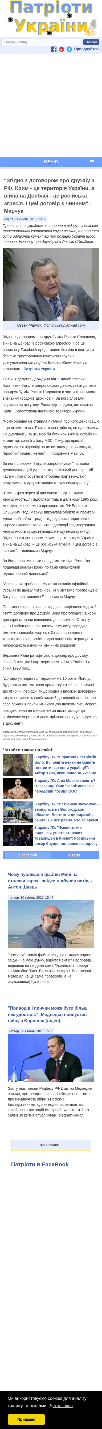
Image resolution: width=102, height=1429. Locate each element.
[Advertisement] (50, 105)
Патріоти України (39, 369)
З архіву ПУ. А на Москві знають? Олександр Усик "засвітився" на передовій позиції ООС (64, 785)
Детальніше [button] (61, 1405)
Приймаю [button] (26, 1419)
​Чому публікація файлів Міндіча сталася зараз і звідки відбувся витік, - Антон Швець (50, 880)
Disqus (74, 855)
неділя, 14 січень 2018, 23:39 (24, 219)
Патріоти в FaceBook (40, 1164)
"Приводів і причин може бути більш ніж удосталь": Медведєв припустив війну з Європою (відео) (48, 1014)
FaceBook (28, 855)
